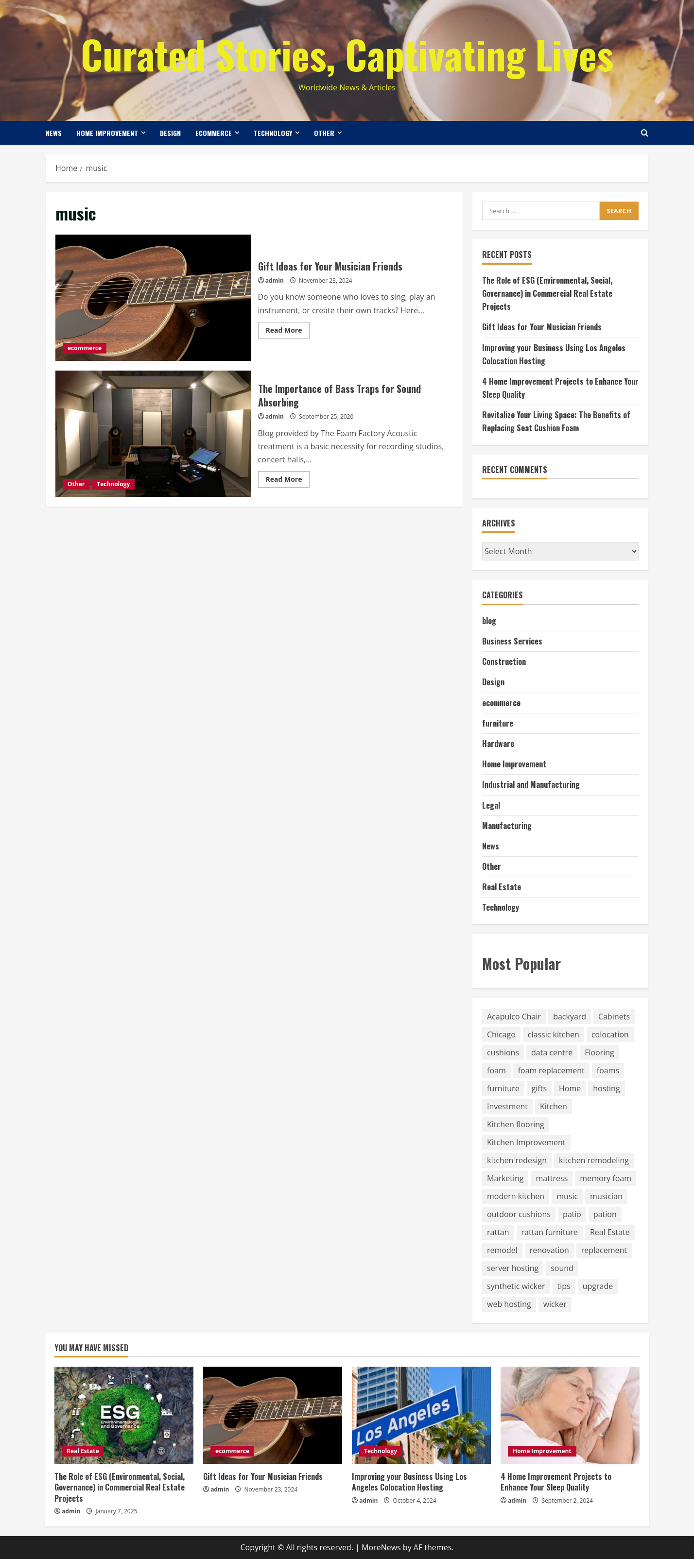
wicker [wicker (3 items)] (555, 1304)
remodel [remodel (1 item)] (502, 1250)
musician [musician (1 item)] (606, 1196)
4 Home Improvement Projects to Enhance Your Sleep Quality (556, 1482)
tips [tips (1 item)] (564, 1286)
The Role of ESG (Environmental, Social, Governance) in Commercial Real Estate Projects (547, 293)
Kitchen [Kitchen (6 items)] (553, 1106)
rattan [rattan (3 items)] (498, 1232)
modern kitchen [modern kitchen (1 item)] (515, 1196)
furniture (497, 723)
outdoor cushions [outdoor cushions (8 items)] (519, 1214)
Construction (504, 661)
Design (170, 133)
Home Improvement (107, 133)
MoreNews (381, 1547)
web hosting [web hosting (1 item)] (509, 1304)
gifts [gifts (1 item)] (539, 1088)
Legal (491, 805)
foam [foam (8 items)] (496, 1070)
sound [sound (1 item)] (562, 1268)
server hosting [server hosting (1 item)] (512, 1268)
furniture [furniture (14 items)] (503, 1088)
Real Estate (501, 887)
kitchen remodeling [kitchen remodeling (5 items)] (594, 1160)
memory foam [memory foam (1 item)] (605, 1178)
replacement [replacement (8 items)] (604, 1250)
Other (324, 133)
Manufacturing (507, 825)
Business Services (512, 641)
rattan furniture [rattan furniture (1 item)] (549, 1232)
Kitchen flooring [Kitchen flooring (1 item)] (515, 1124)
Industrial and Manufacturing (531, 784)
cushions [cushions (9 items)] (503, 1052)
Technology (273, 133)
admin (274, 280)
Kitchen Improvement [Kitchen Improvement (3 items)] (526, 1142)
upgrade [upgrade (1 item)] (598, 1286)
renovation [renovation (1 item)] (549, 1250)
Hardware (498, 743)
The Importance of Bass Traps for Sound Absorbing (153, 434)
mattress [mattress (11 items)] (552, 1178)
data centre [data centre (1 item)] (552, 1052)
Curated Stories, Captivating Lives (347, 54)
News (54, 133)
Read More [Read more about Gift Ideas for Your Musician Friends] (288, 332)
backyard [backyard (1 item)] (569, 1016)
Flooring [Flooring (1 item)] (599, 1052)
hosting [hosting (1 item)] (606, 1088)
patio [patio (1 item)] (572, 1214)
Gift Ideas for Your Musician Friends (153, 298)
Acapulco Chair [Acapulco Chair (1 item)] (514, 1016)
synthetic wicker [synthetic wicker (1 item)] (516, 1286)
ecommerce (213, 133)
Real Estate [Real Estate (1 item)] (610, 1232)
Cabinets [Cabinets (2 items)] (614, 1016)
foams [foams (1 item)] (608, 1070)
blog (489, 621)
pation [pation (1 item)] (605, 1214)
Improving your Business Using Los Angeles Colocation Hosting (409, 1482)
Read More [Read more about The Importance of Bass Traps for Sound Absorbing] (288, 481)
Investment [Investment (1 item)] (507, 1106)
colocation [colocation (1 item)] (610, 1034)
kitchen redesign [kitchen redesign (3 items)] (517, 1160)
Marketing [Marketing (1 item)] (505, 1178)
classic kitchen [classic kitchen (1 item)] (553, 1034)
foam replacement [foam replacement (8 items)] (551, 1070)
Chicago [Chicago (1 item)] (501, 1034)
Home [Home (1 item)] (570, 1088)
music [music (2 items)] (567, 1196)
